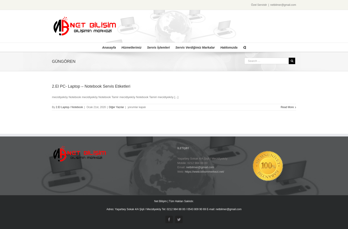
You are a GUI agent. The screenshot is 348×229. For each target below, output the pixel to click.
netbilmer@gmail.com (283, 4)
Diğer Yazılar (116, 107)
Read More (287, 107)
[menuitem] (111, 47)
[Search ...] (266, 61)
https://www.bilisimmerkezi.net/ (204, 171)
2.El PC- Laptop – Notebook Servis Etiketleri (91, 86)
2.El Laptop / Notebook (69, 107)
